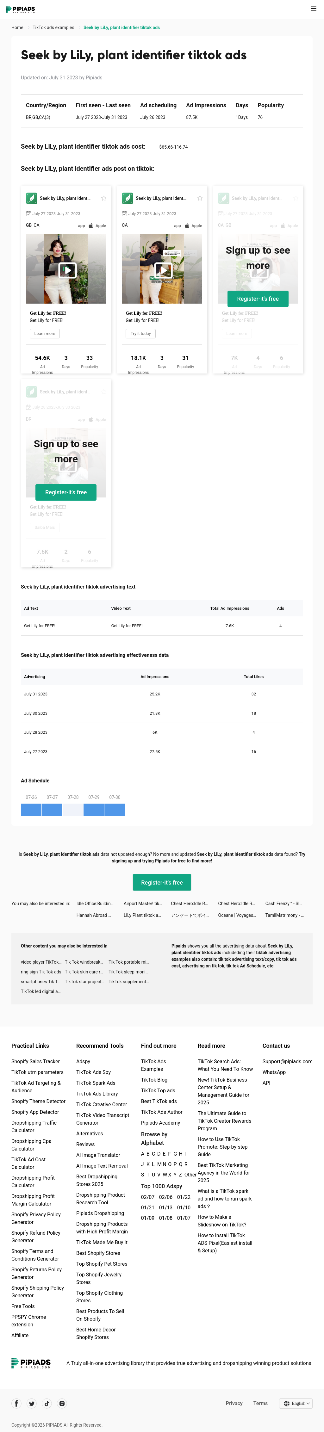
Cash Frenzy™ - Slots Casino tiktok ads (289, 903)
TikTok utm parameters (37, 1072)
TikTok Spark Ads (95, 1083)
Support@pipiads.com (288, 1062)
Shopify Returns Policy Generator (36, 1273)
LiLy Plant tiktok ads (143, 915)
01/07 (182, 1218)
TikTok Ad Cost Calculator (28, 1163)
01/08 (164, 1218)
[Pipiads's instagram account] (62, 1403)
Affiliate (19, 1335)
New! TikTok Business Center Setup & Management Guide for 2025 (223, 1091)
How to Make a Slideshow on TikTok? (222, 1221)
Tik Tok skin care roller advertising (87, 971)
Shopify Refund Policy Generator (35, 1237)
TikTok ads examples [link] (54, 27)
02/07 (146, 1197)
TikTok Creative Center (101, 1105)
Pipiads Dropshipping (100, 1213)
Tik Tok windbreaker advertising (87, 962)
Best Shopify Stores (98, 1253)
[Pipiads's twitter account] (32, 1403)
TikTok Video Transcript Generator (102, 1119)
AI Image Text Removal (102, 1166)
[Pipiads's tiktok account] (47, 1403)
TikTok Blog (154, 1080)
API (267, 1083)
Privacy (234, 1403)
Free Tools (23, 1306)
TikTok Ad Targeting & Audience (36, 1087)
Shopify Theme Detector (38, 1101)
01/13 (164, 1208)
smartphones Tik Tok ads (43, 981)
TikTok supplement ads (131, 981)
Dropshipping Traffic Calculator (34, 1126)
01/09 (146, 1218)
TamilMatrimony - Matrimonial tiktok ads (289, 915)
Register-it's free (258, 298)
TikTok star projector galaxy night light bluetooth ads (87, 981)
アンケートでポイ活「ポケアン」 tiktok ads (194, 915)
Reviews (85, 1144)
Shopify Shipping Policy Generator (37, 1292)
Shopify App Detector (35, 1112)
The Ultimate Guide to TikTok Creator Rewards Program (225, 1121)
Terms (260, 1403)
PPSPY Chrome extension (28, 1321)
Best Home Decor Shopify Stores (96, 1333)
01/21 (146, 1208)
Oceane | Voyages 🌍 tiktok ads (241, 915)
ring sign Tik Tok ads (41, 971)
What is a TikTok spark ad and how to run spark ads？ (225, 1198)
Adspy (83, 1062)
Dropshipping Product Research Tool (100, 1199)
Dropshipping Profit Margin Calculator (33, 1200)
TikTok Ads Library (97, 1094)
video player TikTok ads (43, 962)
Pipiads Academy (160, 1123)
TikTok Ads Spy (93, 1072)
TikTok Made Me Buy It (102, 1242)
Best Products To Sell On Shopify (100, 1315)
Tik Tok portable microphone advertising (131, 962)
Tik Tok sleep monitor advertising (131, 971)
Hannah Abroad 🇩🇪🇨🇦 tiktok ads (100, 915)
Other (184, 1175)
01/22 (182, 1197)
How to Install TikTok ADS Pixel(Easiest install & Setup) (225, 1243)
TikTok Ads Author (162, 1112)
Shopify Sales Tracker (35, 1062)
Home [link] (17, 27)
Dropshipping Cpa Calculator (31, 1145)
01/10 (182, 1208)
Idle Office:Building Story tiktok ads (100, 903)
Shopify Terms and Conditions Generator (35, 1255)
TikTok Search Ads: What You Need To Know (225, 1065)
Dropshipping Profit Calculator (33, 1181)
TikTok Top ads (158, 1091)
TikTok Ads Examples (153, 1065)
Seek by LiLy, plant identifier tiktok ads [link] (122, 27)
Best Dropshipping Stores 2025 (96, 1180)
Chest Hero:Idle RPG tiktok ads (194, 903)
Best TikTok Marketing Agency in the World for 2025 (224, 1172)
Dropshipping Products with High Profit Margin (102, 1228)
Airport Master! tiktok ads (147, 903)
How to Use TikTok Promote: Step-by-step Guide (223, 1146)
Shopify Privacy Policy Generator (36, 1218)
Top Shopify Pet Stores (102, 1264)
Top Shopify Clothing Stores (99, 1297)
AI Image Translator (98, 1155)
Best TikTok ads (159, 1101)
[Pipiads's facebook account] (16, 1403)
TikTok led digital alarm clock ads (43, 991)
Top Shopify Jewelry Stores (99, 1278)
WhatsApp (274, 1072)
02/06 (164, 1197)
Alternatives (89, 1134)
